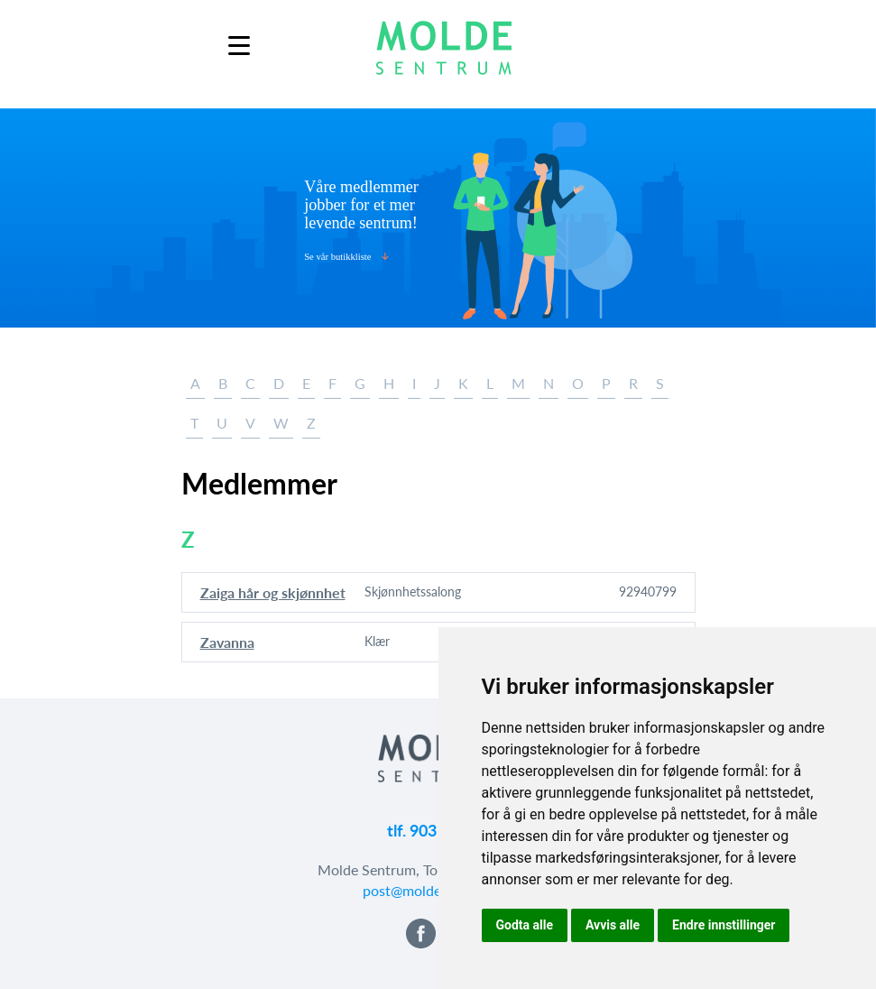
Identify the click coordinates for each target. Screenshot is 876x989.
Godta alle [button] (525, 925)
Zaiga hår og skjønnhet (273, 592)
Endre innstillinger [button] (723, 925)
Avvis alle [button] (613, 925)
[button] (418, 942)
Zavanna (227, 642)
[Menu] (239, 45)
